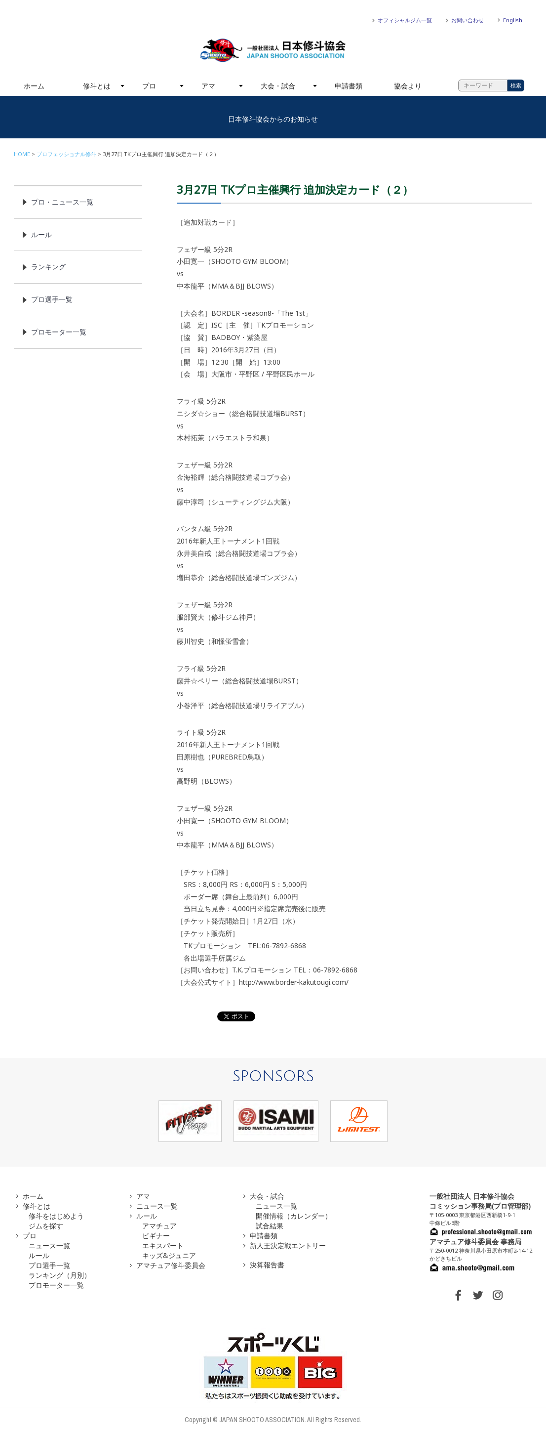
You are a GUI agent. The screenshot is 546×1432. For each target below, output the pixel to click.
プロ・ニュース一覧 (62, 202)
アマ (208, 85)
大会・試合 (278, 85)
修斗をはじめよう (56, 1216)
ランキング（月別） (60, 1275)
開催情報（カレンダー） (294, 1216)
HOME (22, 154)
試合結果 (269, 1225)
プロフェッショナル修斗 (66, 154)
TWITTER (478, 1295)
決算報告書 (267, 1264)
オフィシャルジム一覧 (405, 20)
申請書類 (348, 85)
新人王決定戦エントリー (288, 1245)
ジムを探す (46, 1225)
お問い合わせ (467, 20)
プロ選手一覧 (52, 299)
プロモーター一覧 (58, 332)
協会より (408, 85)
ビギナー (156, 1235)
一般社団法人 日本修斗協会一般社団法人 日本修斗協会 (273, 50)
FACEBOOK (458, 1295)
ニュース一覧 (49, 1245)
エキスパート (163, 1245)
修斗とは (97, 85)
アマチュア (159, 1225)
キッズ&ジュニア (169, 1255)
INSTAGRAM (498, 1295)
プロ (149, 85)
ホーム (34, 85)
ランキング (48, 266)
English (512, 20)
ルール (41, 234)
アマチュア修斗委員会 (170, 1265)
